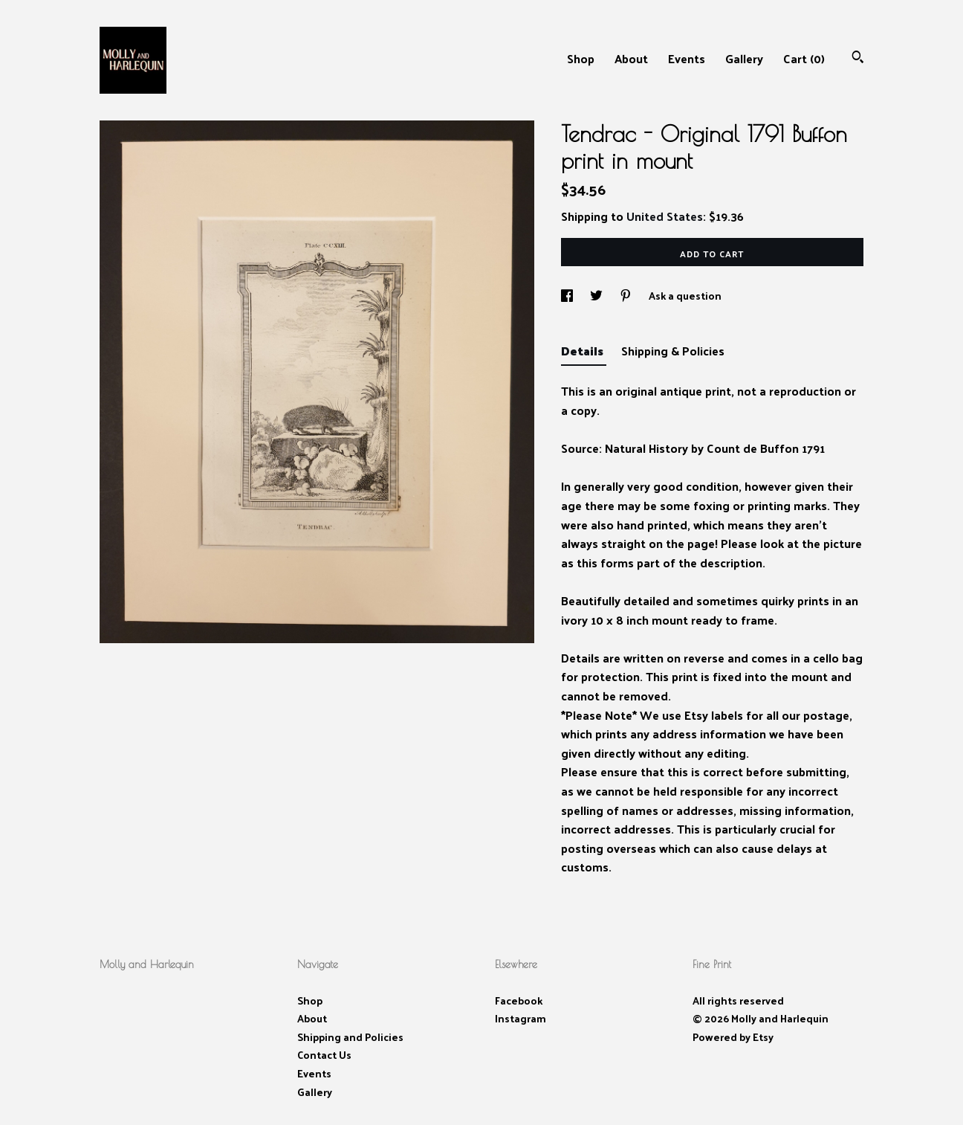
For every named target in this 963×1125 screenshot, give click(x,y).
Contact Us (324, 1054)
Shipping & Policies (672, 350)
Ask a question (685, 295)
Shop (580, 58)
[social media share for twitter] (597, 295)
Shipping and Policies (350, 1037)
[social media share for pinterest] (627, 295)
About (631, 58)
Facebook (518, 1000)
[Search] (857, 58)
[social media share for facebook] (568, 295)
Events (686, 58)
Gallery (744, 58)
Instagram (520, 1018)
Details (583, 350)
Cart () (804, 58)
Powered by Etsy (733, 1037)
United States (664, 216)
